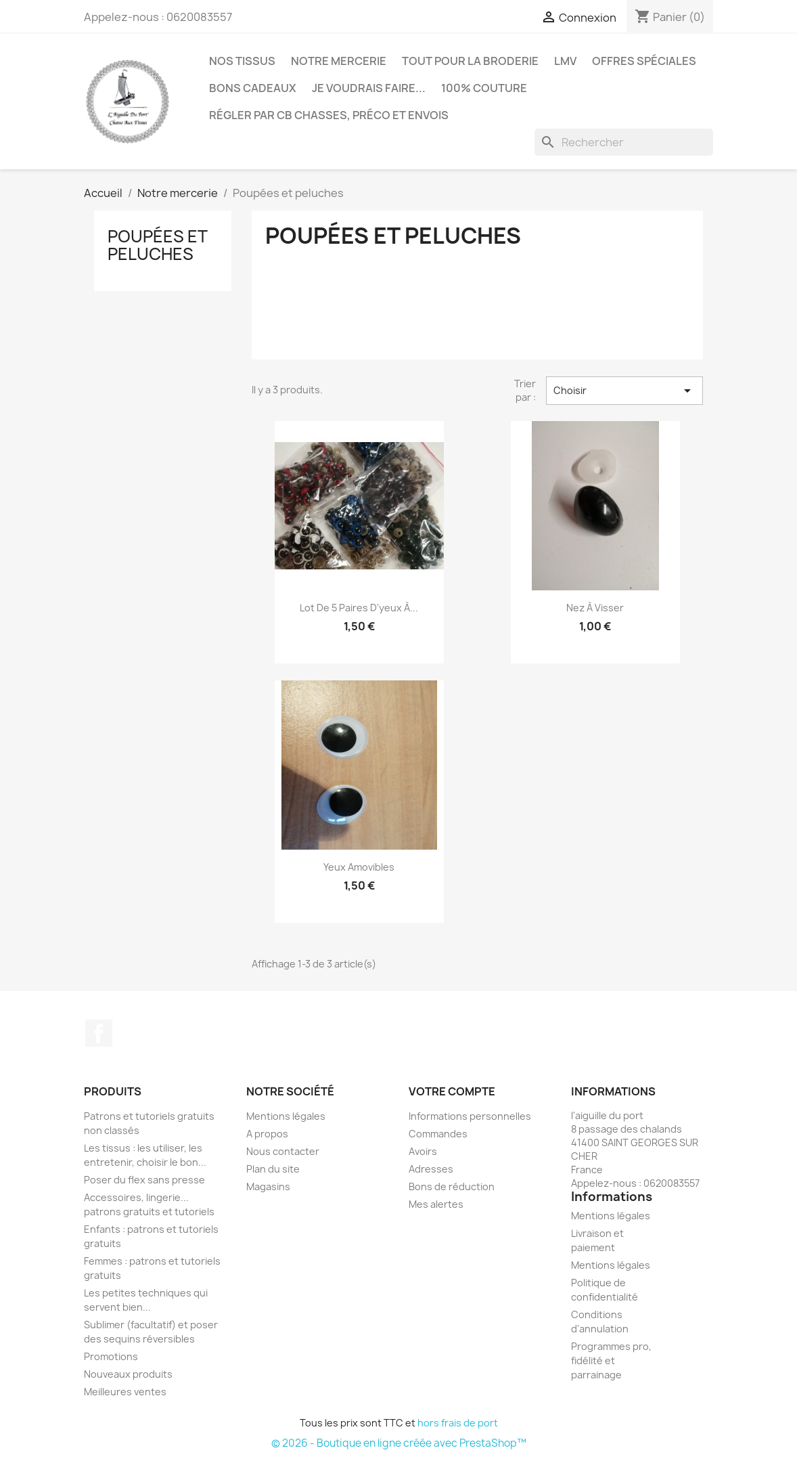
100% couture (484, 88)
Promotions (111, 1356)
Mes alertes (436, 1204)
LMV (565, 60)
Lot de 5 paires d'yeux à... (359, 607)
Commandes (438, 1133)
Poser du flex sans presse (144, 1179)
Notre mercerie (338, 60)
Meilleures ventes (125, 1391)
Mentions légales (285, 1116)
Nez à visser (595, 607)
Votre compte (452, 1091)
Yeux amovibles (358, 866)
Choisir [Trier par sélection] (624, 391)
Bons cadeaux (252, 88)
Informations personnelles (470, 1116)
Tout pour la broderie (470, 60)
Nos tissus (242, 60)
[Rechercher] (623, 142)
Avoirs (423, 1151)
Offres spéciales (644, 60)
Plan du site (273, 1168)
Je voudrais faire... (369, 88)
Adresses (431, 1168)
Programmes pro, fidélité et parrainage (611, 1360)
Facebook (98, 1033)
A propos (267, 1133)
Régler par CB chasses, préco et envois (329, 115)
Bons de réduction (452, 1186)
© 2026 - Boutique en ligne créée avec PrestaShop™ (398, 1443)
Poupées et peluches (157, 245)
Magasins (268, 1186)
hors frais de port (457, 1422)
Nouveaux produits (128, 1374)
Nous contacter (282, 1151)
